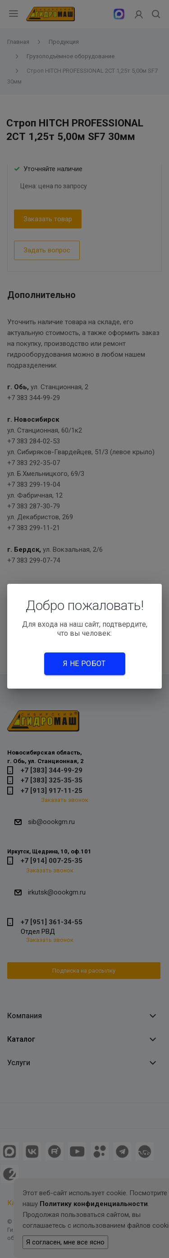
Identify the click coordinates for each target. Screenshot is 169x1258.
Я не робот (84, 663)
